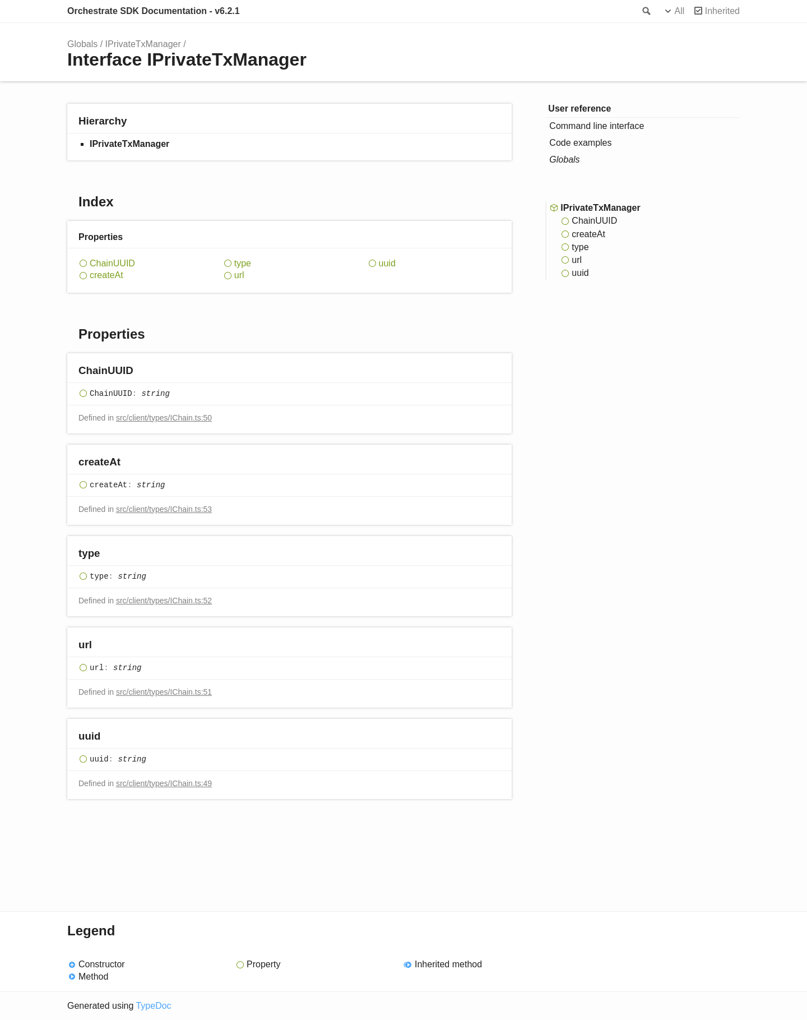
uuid (387, 263)
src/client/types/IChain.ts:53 (164, 509)
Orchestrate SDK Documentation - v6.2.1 (153, 11)
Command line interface (596, 126)
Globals (82, 44)
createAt (106, 275)
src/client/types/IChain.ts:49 (164, 783)
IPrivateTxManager (143, 44)
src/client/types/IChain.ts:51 (164, 691)
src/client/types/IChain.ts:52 (164, 600)
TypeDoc (153, 1005)
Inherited (722, 11)
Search (645, 11)
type (242, 263)
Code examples (580, 142)
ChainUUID (112, 263)
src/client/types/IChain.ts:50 (164, 417)
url (239, 275)
